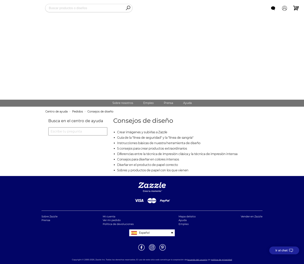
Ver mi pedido (112, 220)
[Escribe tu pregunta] (77, 131)
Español (144, 232)
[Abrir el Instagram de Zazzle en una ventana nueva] (152, 250)
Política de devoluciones (118, 224)
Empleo (148, 103)
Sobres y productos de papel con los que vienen (152, 170)
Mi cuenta (109, 216)
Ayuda (187, 103)
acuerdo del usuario (197, 260)
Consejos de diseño (100, 111)
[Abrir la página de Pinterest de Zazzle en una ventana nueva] (162, 250)
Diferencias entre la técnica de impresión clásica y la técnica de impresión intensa (177, 154)
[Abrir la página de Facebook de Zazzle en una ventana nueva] (141, 250)
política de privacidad (221, 260)
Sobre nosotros (122, 103)
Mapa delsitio (187, 216)
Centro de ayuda (56, 111)
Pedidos (77, 111)
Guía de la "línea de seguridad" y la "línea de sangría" (155, 137)
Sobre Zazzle (49, 216)
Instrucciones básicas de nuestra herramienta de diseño (158, 143)
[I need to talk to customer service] (284, 250)
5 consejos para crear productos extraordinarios (152, 148)
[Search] (127, 8)
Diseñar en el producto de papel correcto (147, 165)
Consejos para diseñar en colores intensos (148, 159)
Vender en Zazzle (252, 216)
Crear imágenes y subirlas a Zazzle (142, 132)
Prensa (168, 103)
